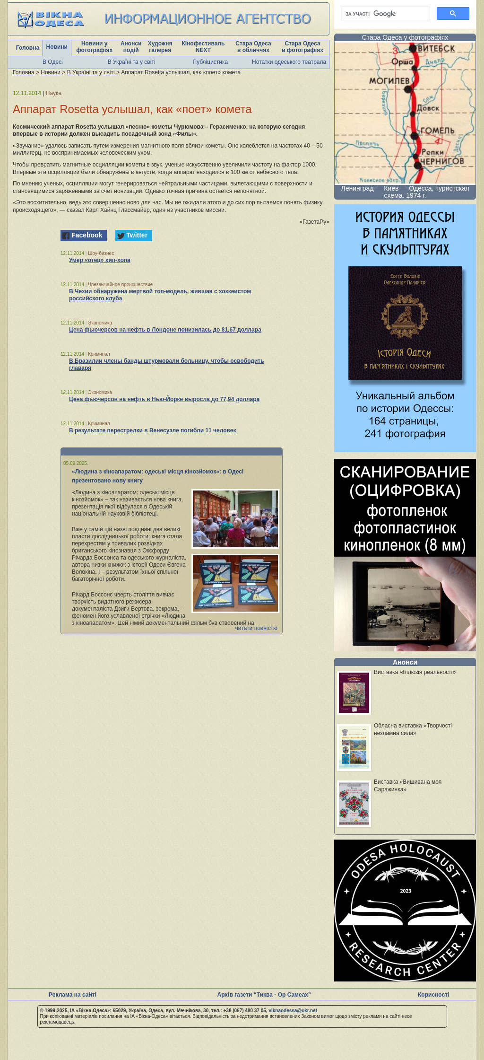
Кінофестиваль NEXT (203, 46)
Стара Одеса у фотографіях (405, 37)
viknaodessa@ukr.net (292, 1010)
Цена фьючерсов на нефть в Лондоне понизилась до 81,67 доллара (165, 329)
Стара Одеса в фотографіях (302, 46)
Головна (27, 47)
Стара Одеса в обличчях (253, 46)
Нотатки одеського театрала (289, 62)
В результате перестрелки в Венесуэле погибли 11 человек (152, 430)
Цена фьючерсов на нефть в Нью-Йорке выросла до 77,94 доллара (164, 399)
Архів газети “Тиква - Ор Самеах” (264, 994)
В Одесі (53, 62)
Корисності (433, 994)
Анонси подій (131, 46)
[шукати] (385, 13)
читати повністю (256, 628)
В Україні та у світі (132, 62)
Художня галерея (160, 46)
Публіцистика (210, 62)
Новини (57, 47)
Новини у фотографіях (94, 46)
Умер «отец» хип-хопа (99, 260)
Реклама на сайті (72, 994)
